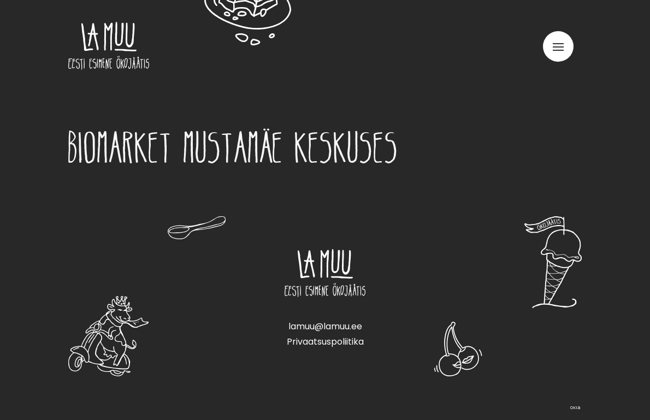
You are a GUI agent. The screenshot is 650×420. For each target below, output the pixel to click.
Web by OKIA (575, 408)
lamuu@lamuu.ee (325, 326)
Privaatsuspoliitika (325, 341)
